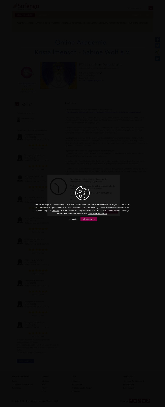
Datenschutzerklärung (97, 213)
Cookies (55, 210)
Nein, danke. (72, 219)
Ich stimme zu (89, 219)
